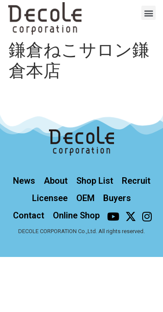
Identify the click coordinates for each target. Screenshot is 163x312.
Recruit (136, 181)
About (56, 181)
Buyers (117, 198)
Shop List (94, 181)
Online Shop (76, 215)
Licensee (50, 198)
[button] (148, 13)
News (24, 181)
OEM (85, 198)
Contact (28, 215)
